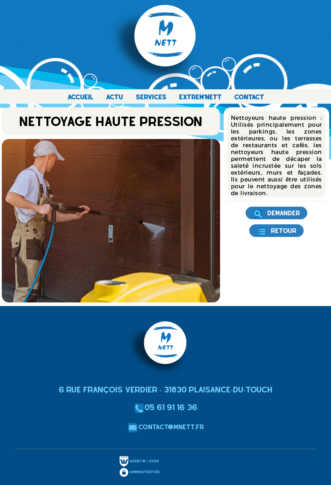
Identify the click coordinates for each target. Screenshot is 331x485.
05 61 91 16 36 (165, 407)
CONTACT (249, 97)
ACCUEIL (80, 97)
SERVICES (150, 97)
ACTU (114, 97)
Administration (139, 472)
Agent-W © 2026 (139, 461)
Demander (276, 213)
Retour (276, 231)
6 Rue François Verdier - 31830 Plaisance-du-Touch (166, 389)
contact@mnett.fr (166, 426)
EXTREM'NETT (200, 97)
